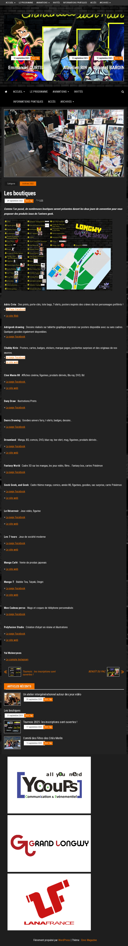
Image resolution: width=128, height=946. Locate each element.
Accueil (11, 2)
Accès (93, 2)
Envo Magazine (89, 940)
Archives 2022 (28, 184)
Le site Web (12, 315)
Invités (56, 2)
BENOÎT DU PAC (96, 671)
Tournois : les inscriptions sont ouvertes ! (39, 673)
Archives (105, 2)
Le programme (26, 2)
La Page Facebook (16, 309)
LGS (28, 74)
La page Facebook (15, 336)
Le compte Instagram (17, 659)
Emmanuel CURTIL (26, 67)
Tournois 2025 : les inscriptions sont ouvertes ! (50, 722)
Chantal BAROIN (109, 67)
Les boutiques (12, 710)
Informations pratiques (75, 2)
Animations (43, 2)
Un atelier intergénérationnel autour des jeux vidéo (52, 694)
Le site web (12, 362)
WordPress (64, 940)
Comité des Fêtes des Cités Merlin (43, 738)
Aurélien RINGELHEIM (84, 67)
